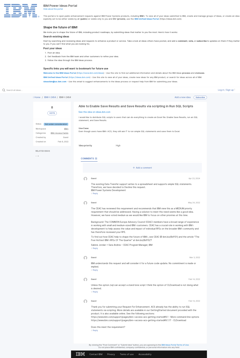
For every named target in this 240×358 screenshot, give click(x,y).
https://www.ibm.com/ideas (90, 73)
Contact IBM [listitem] (95, 354)
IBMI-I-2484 (50, 97)
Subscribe (200, 97)
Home (37, 97)
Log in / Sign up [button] (226, 90)
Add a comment (142, 167)
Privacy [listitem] (111, 354)
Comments (89, 158)
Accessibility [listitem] (145, 354)
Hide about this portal (53, 9)
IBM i (66, 129)
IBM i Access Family (59, 133)
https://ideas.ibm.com (79, 77)
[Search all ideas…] (28, 90)
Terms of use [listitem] (127, 354)
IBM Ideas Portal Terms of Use (175, 345)
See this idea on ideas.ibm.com (94, 112)
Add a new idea (183, 97)
